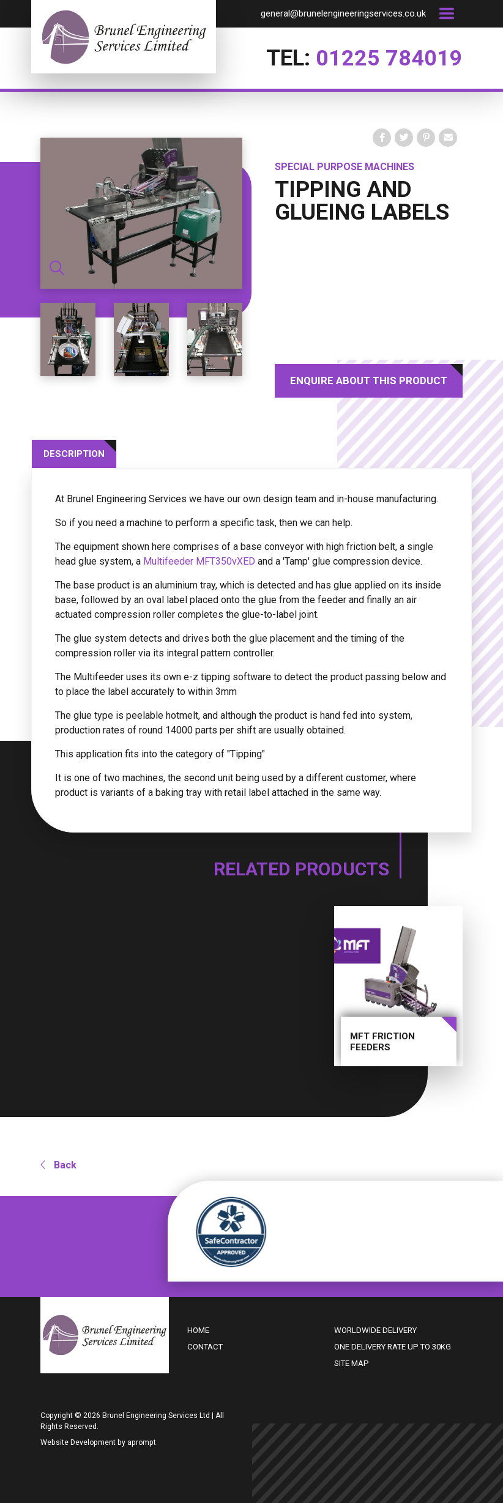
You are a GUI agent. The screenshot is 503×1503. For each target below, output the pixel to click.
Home (198, 1329)
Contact (205, 1345)
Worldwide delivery (375, 1329)
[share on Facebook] (382, 137)
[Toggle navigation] (446, 13)
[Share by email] (448, 137)
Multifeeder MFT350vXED (199, 561)
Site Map (351, 1362)
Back (58, 1164)
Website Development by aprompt (98, 1441)
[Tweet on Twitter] (404, 137)
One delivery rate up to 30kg (392, 1345)
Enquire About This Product (368, 380)
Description (74, 453)
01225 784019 (389, 58)
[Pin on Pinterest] (426, 137)
